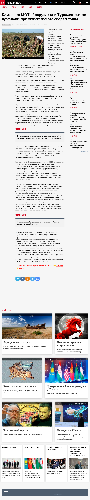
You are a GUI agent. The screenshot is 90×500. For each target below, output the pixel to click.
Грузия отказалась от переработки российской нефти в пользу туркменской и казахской (78, 117)
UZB (57, 3)
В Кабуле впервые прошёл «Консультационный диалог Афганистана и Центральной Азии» (78, 56)
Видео (23, 7)
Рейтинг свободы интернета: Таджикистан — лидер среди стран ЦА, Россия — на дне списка (78, 39)
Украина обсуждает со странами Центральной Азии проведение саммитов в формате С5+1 (78, 85)
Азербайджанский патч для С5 (55, 451)
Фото (31, 7)
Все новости (84, 151)
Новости (4, 7)
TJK (46, 3)
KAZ (35, 3)
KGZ (41, 3)
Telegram (59, 268)
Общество (32, 24)
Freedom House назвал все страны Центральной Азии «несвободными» (78, 144)
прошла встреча (21, 167)
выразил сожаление (55, 156)
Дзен (21, 271)
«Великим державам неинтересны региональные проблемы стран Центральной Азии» (78, 454)
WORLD (64, 3)
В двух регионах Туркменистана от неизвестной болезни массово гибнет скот (78, 129)
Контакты (6, 495)
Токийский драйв (10, 450)
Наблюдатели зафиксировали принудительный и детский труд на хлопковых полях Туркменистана (39, 138)
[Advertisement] (45, 299)
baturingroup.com (58, 498)
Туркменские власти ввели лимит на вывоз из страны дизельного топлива (78, 101)
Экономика (45, 24)
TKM (52, 3)
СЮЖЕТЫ (41, 7)
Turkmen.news (53, 58)
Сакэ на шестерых (33, 450)
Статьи (14, 7)
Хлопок (38, 24)
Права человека (24, 24)
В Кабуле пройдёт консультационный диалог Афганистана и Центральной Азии (78, 68)
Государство (15, 24)
